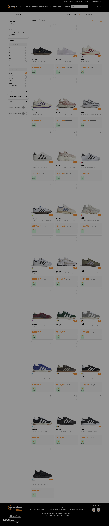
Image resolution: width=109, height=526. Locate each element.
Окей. (17, 522)
